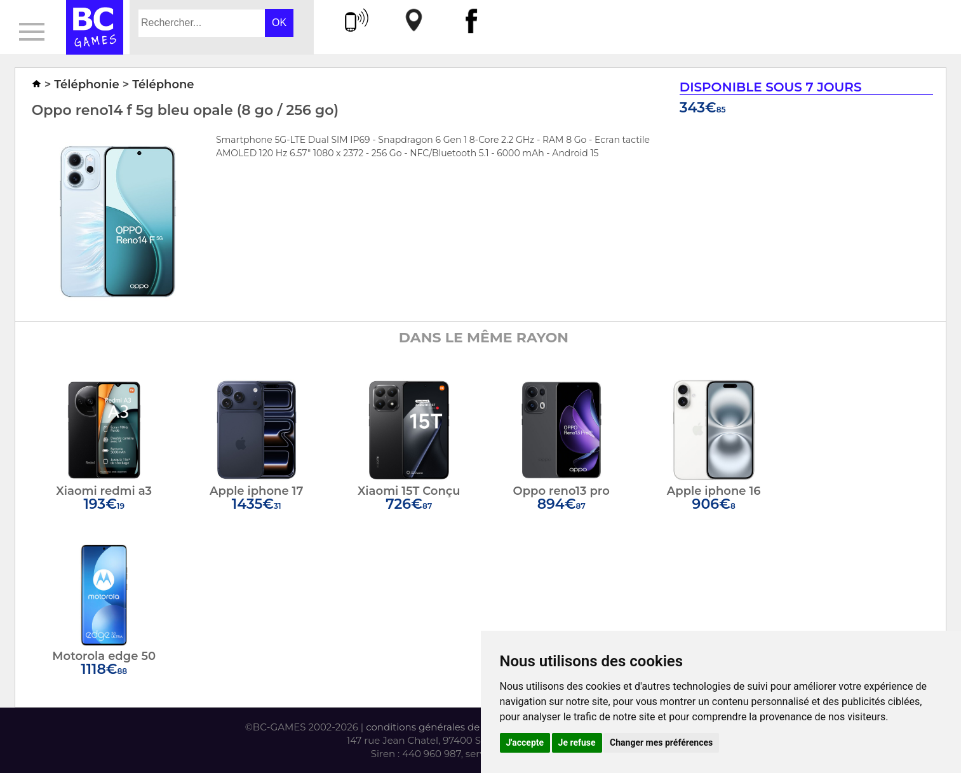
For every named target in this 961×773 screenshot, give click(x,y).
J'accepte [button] (525, 742)
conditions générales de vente (437, 727)
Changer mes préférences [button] (661, 742)
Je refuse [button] (577, 742)
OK (279, 22)
